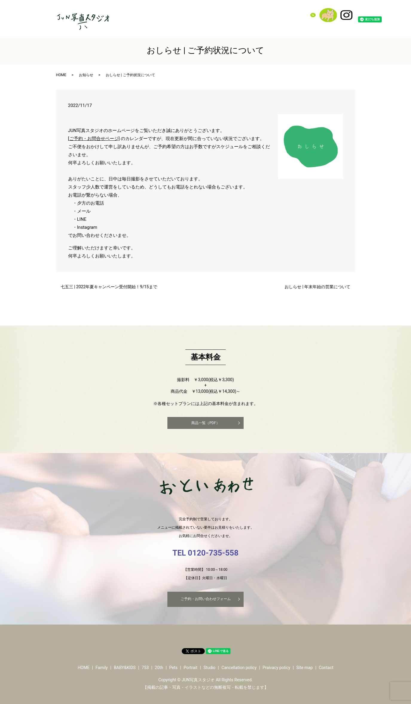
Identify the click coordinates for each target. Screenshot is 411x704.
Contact (299, 14)
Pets (252, 14)
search (316, 14)
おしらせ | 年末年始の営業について (317, 286)
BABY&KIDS (211, 14)
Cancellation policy (238, 667)
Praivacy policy (276, 667)
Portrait (266, 14)
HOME (61, 75)
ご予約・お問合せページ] (94, 138)
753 (229, 14)
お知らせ (86, 75)
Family (191, 14)
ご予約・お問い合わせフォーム (206, 599)
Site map (304, 667)
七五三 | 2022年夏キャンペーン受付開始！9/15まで (109, 286)
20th (240, 14)
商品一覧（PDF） (205, 423)
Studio (283, 14)
